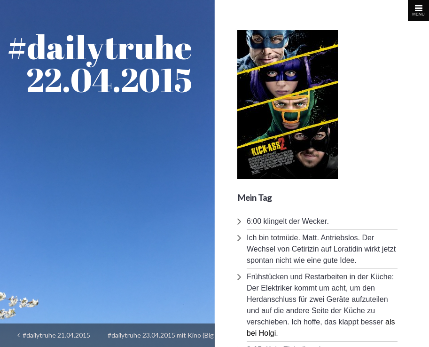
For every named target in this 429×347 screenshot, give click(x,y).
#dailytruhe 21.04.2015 (53, 335)
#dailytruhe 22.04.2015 (99, 63)
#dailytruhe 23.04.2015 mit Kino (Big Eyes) (161, 338)
